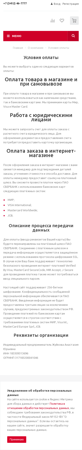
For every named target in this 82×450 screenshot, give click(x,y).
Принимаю (17, 439)
